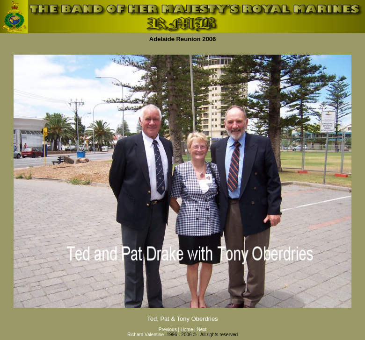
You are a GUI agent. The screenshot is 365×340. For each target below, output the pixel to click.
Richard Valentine (145, 334)
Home (187, 329)
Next (202, 329)
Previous (168, 329)
